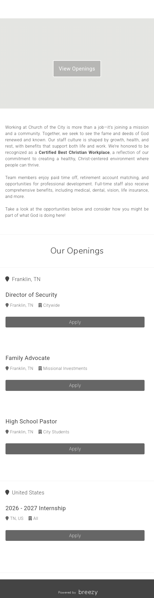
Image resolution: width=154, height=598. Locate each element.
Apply (75, 322)
